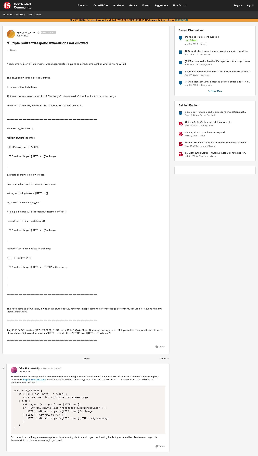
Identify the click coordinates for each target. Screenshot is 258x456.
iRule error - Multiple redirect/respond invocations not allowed (214, 112)
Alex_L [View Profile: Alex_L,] (203, 44)
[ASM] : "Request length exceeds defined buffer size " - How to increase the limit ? (217, 81)
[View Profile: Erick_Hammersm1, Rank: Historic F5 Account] (14, 370)
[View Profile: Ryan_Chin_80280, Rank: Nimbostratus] (11, 34)
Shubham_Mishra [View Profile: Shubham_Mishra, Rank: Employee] (207, 156)
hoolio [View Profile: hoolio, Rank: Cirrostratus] (202, 136)
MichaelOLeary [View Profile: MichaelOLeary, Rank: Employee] (208, 146)
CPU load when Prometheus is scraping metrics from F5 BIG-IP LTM (215, 51)
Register (238, 5)
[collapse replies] (4, 368)
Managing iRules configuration (202, 36)
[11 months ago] (191, 146)
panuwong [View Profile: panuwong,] (205, 54)
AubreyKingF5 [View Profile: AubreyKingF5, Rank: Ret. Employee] (207, 125)
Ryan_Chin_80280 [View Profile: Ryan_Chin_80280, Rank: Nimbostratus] (26, 32)
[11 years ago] (191, 115)
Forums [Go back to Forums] (19, 15)
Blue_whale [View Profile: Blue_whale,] (206, 65)
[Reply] (160, 347)
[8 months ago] (191, 125)
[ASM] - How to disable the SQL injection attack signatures (217, 61)
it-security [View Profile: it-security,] (204, 75)
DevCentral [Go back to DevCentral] (7, 15)
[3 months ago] (191, 44)
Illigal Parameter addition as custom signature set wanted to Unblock (217, 71)
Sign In (250, 5)
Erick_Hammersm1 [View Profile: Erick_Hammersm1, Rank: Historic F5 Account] (28, 368)
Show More (215, 91)
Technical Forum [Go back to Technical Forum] (33, 15)
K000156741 (181, 20)
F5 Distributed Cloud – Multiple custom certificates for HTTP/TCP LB (215, 152)
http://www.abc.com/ (34, 379)
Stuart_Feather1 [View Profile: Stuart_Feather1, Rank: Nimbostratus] (207, 115)
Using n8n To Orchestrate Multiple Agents (208, 122)
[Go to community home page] (17, 6)
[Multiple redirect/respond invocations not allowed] (24, 372)
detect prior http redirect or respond (205, 132)
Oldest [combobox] (164, 358)
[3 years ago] (191, 156)
